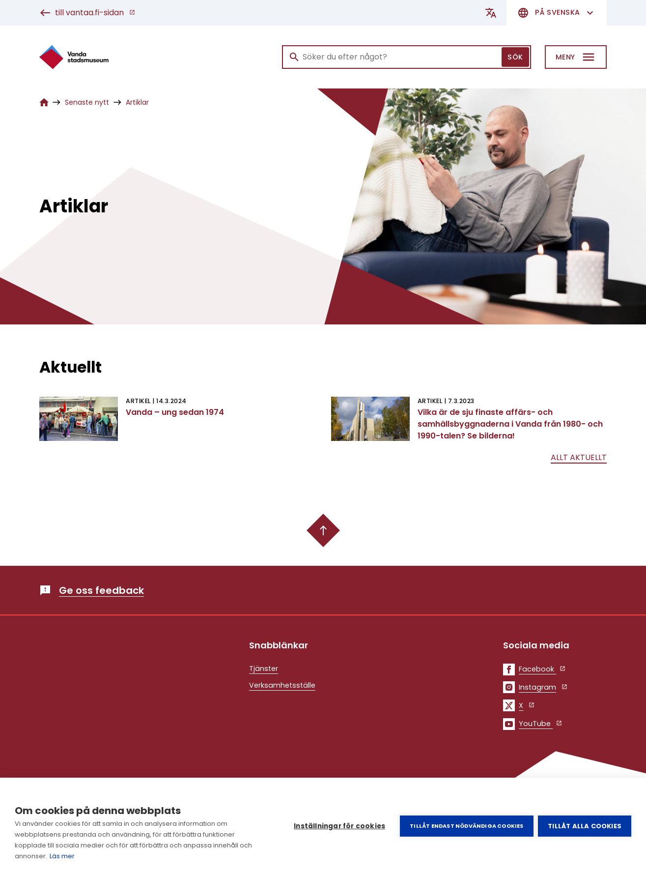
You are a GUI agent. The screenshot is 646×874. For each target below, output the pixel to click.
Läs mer (62, 856)
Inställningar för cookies (339, 826)
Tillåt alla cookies (584, 826)
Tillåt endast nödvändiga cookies (466, 826)
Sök (515, 57)
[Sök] (406, 57)
